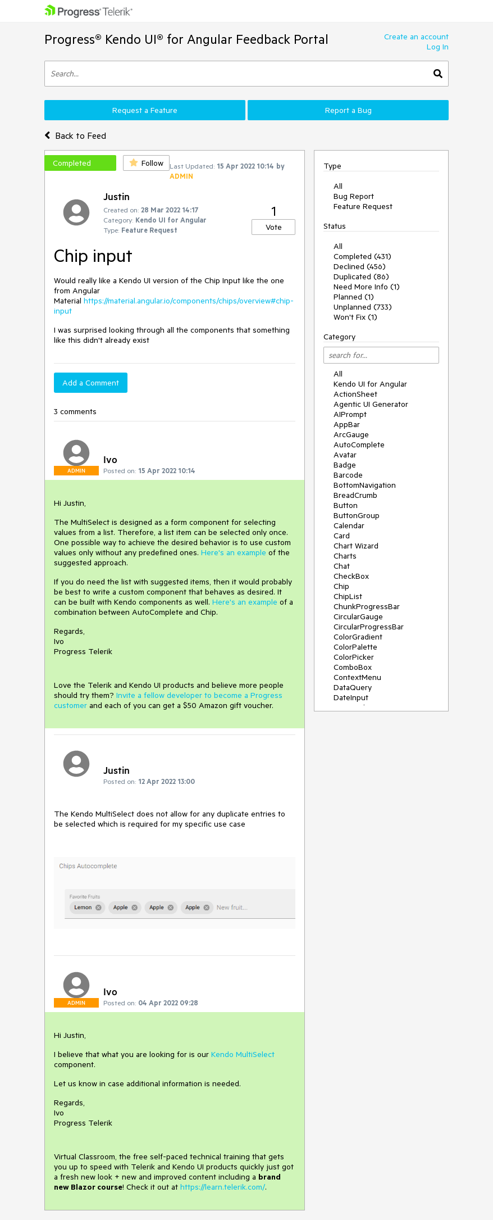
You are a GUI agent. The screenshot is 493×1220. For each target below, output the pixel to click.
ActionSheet (355, 394)
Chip (341, 586)
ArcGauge (351, 434)
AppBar (347, 424)
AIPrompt (350, 414)
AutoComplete (359, 444)
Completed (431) (362, 256)
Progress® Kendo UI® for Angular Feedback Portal (186, 39)
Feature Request (363, 206)
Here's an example (233, 552)
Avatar (345, 455)
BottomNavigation (365, 485)
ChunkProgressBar (367, 606)
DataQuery (353, 687)
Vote (274, 227)
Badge (345, 465)
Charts (345, 556)
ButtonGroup (357, 515)
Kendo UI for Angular (370, 384)
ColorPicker (354, 657)
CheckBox (351, 576)
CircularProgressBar (369, 627)
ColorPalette (355, 647)
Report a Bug (348, 110)
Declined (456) (360, 266)
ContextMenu (357, 677)
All (338, 186)
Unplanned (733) (363, 307)
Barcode (348, 475)
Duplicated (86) (361, 276)
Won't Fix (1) (355, 317)
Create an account (416, 36)
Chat (342, 566)
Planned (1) (354, 297)
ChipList (348, 596)
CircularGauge (358, 616)
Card (342, 535)
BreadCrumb (355, 495)
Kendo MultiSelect (243, 1054)
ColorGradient (358, 637)
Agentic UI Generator (371, 404)
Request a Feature (144, 110)
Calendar (349, 525)
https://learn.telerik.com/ (222, 1187)
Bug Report (354, 196)
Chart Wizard (356, 546)
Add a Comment (90, 383)
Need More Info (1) (367, 287)
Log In (438, 47)
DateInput (351, 697)
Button (346, 505)
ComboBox (353, 667)
